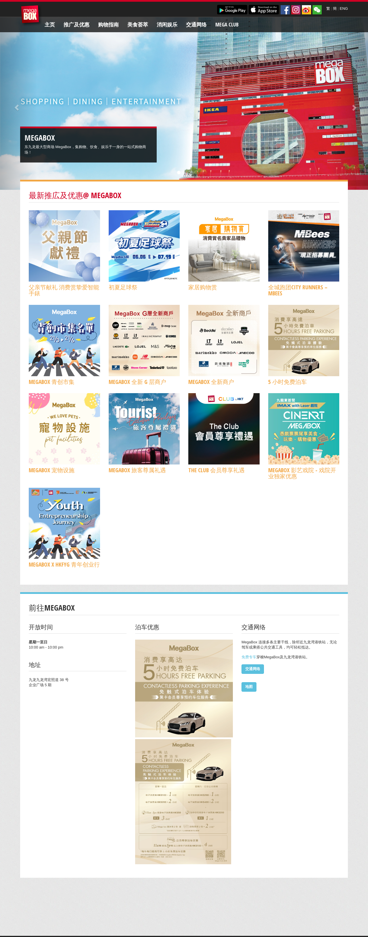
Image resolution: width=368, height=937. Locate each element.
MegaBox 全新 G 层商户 (137, 382)
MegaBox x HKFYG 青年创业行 (64, 564)
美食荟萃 (137, 24)
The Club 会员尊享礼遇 (216, 470)
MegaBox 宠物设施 (51, 470)
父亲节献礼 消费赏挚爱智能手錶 (64, 290)
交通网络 (196, 24)
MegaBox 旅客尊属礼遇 (137, 470)
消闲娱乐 (167, 24)
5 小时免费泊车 (287, 382)
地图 (249, 686)
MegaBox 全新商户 (211, 382)
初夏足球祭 (123, 287)
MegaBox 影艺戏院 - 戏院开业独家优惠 (302, 473)
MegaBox (31, 15)
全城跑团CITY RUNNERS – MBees (297, 290)
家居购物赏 (202, 287)
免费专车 (248, 657)
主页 (50, 24)
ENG (344, 8)
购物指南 (108, 24)
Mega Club (227, 24)
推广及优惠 (76, 24)
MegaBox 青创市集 (51, 382)
